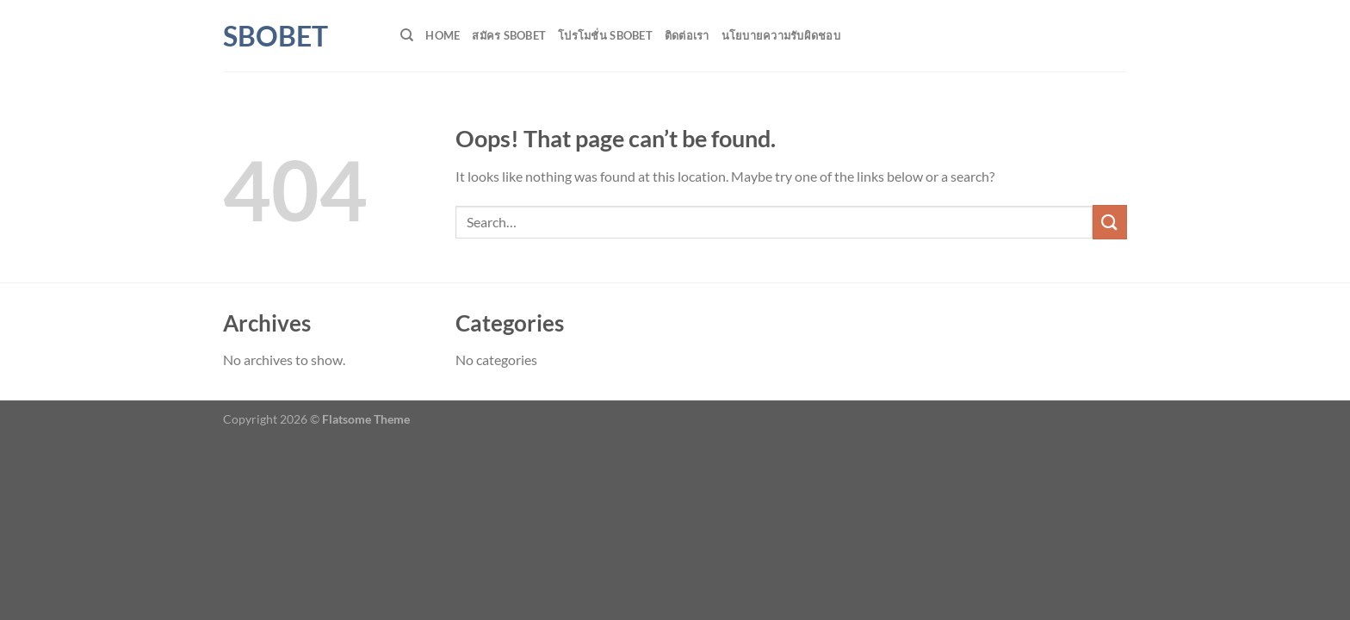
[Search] (406, 35)
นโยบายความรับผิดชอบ (780, 35)
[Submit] (1110, 222)
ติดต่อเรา (687, 35)
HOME (442, 35)
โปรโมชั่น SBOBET (605, 35)
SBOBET (275, 36)
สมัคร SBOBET (509, 35)
